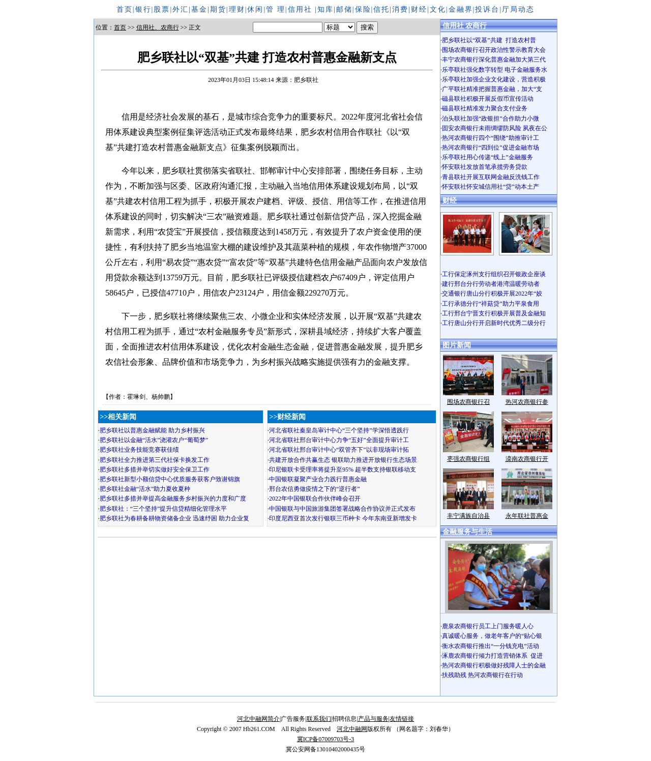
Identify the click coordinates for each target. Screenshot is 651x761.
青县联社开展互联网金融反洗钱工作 (491, 177)
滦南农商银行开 (527, 458)
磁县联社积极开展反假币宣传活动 (488, 98)
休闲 (255, 9)
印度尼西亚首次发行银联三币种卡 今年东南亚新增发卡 (343, 518)
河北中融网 (352, 729)
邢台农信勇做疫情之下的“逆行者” (314, 488)
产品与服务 (373, 718)
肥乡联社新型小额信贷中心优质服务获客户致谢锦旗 (170, 479)
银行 (143, 9)
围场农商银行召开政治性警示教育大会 (494, 49)
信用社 (301, 9)
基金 (199, 9)
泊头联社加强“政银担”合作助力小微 (490, 118)
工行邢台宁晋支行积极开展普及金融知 (494, 313)
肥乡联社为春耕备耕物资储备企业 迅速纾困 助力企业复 (174, 518)
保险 (363, 9)
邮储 (344, 9)
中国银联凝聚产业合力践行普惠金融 (318, 479)
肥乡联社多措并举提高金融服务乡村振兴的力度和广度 (173, 498)
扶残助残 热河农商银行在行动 (482, 675)
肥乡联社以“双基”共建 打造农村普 (489, 40)
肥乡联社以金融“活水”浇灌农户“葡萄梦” (154, 440)
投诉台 (487, 9)
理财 (237, 9)
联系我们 (319, 718)
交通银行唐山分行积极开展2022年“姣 (492, 293)
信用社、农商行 (157, 27)
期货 (218, 9)
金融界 (461, 9)
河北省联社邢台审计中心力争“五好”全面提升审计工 (339, 440)
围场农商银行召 (468, 401)
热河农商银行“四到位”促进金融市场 (490, 147)
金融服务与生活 (467, 532)
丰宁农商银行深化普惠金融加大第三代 (494, 59)
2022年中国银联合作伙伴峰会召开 (315, 498)
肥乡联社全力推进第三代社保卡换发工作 (155, 459)
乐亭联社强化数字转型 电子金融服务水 (494, 69)
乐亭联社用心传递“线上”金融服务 (487, 157)
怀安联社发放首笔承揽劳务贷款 (484, 166)
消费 (400, 9)
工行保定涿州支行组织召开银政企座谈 (494, 274)
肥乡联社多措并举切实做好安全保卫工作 (155, 469)
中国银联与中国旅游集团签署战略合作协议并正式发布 (342, 508)
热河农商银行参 (527, 401)
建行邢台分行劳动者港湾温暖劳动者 (491, 283)
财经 (419, 9)
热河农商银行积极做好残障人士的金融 (494, 665)
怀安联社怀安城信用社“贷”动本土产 (490, 186)
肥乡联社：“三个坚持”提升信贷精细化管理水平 (163, 508)
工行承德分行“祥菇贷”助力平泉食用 (490, 303)
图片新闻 (456, 345)
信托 (381, 9)
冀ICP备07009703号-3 (325, 739)
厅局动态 (518, 9)
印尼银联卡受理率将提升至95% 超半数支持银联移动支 (342, 469)
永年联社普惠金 (527, 515)
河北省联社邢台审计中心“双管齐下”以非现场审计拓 (339, 449)
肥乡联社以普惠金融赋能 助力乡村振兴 (152, 430)
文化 (438, 9)
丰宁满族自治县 (468, 515)
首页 (124, 9)
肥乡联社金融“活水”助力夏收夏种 (145, 488)
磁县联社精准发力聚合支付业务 (484, 108)
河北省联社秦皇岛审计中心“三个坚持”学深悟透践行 (339, 430)
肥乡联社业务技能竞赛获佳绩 (139, 449)
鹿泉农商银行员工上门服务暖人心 (488, 626)
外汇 (180, 9)
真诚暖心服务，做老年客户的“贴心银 (492, 635)
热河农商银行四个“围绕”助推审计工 (490, 137)
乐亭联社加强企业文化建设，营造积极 (494, 79)
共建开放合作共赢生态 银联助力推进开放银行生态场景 (343, 459)
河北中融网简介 (258, 718)
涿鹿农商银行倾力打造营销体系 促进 (492, 655)
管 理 (275, 9)
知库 (325, 9)
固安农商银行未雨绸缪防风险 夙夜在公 (494, 128)
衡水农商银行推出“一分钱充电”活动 (490, 646)
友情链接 (402, 718)
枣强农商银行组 (468, 458)
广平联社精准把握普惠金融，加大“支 (492, 89)
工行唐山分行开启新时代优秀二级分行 (494, 323)
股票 (162, 9)
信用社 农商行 (464, 26)
